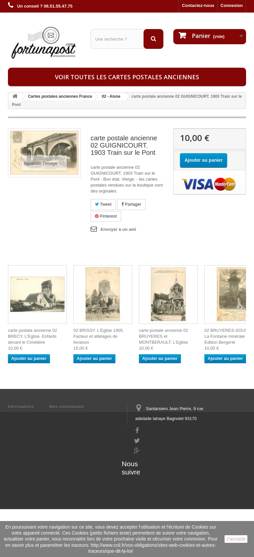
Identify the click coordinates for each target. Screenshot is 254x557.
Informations (21, 406)
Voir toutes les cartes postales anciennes (127, 77)
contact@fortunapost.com (159, 462)
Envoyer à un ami (118, 229)
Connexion (232, 5)
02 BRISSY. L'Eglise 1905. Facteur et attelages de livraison (98, 336)
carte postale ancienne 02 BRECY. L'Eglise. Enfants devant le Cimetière (32, 336)
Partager (131, 204)
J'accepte (236, 538)
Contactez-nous (198, 5)
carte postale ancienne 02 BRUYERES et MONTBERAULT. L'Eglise (163, 336)
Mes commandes (66, 406)
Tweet (103, 204)
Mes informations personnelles (80, 415)
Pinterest (106, 216)
